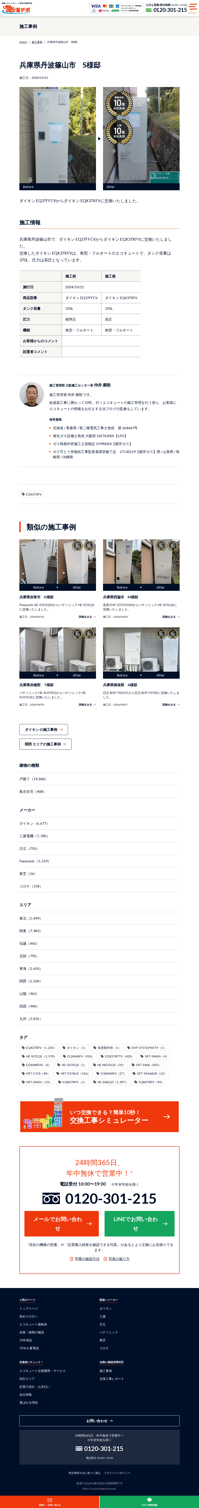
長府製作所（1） (109, 1048)
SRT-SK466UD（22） (152, 1073)
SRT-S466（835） (148, 1065)
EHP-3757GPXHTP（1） (149, 1048)
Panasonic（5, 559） (35, 861)
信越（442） (29, 943)
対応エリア (27, 1378)
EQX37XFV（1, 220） (41, 1048)
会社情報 (25, 1394)
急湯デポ (17, 8)
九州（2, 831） (31, 1018)
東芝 (103, 1340)
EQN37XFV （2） (75, 1082)
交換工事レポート (112, 1378)
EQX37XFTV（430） (119, 1056)
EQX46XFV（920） (80, 1056)
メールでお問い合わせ (57, 1223)
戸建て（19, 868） (33, 779)
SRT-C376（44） (38, 1073)
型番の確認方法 (87, 1259)
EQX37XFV (34, 494)
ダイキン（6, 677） (34, 823)
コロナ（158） (31, 886)
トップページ (28, 1308)
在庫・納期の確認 (31, 1332)
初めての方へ (28, 1316)
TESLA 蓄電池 (29, 1348)
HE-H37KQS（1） (74, 1065)
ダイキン (106, 1308)
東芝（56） (28, 873)
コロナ (104, 1348)
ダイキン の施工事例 (41, 729)
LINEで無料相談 (149, 1505)
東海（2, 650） (31, 968)
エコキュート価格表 (33, 1324)
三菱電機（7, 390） (34, 836)
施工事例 (37, 42)
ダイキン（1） (77, 1048)
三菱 (103, 1316)
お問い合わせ (96, 1421)
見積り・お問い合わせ (50, 1505)
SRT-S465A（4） (157, 1056)
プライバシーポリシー (117, 1473)
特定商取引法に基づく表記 (84, 1473)
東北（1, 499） (31, 918)
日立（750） (29, 848)
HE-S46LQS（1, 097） (113, 1082)
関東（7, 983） (31, 931)
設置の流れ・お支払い (34, 1386)
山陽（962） (29, 993)
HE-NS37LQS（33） (111, 1065)
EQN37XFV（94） (151, 1082)
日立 (103, 1324)
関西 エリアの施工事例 (43, 744)
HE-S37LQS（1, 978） (41, 1056)
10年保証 (25, 1340)
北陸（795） (29, 956)
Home (23, 42)
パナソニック (109, 1332)
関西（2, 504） (31, 981)
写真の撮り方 (119, 1259)
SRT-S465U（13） (39, 1082)
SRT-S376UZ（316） (75, 1073)
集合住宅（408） (32, 791)
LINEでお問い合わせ (136, 1223)
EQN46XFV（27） (113, 1073)
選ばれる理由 (28, 1402)
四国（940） (29, 1006)
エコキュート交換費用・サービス (42, 1371)
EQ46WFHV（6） (38, 1065)
